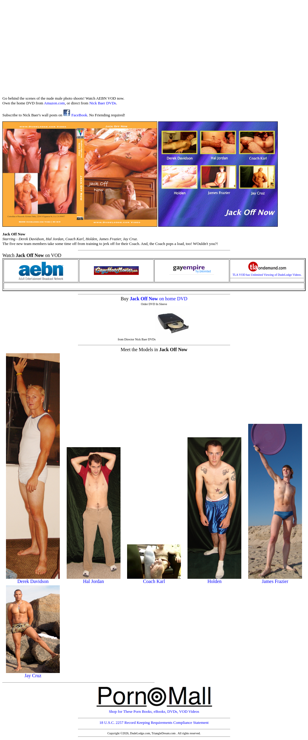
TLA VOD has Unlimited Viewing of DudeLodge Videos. (267, 273)
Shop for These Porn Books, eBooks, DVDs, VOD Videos (154, 710)
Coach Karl (154, 579)
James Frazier (275, 579)
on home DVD (173, 298)
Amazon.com (54, 103)
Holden (214, 579)
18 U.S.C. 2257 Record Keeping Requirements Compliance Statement (153, 722)
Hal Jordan (94, 579)
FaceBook (75, 115)
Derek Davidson (33, 579)
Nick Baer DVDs (102, 103)
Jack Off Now (144, 298)
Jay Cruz (33, 673)
